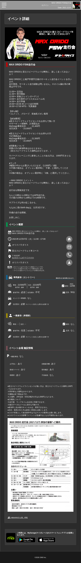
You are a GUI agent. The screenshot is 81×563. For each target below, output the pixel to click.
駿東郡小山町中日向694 (23, 258)
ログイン (45, 5)
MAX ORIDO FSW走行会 (61, 3)
